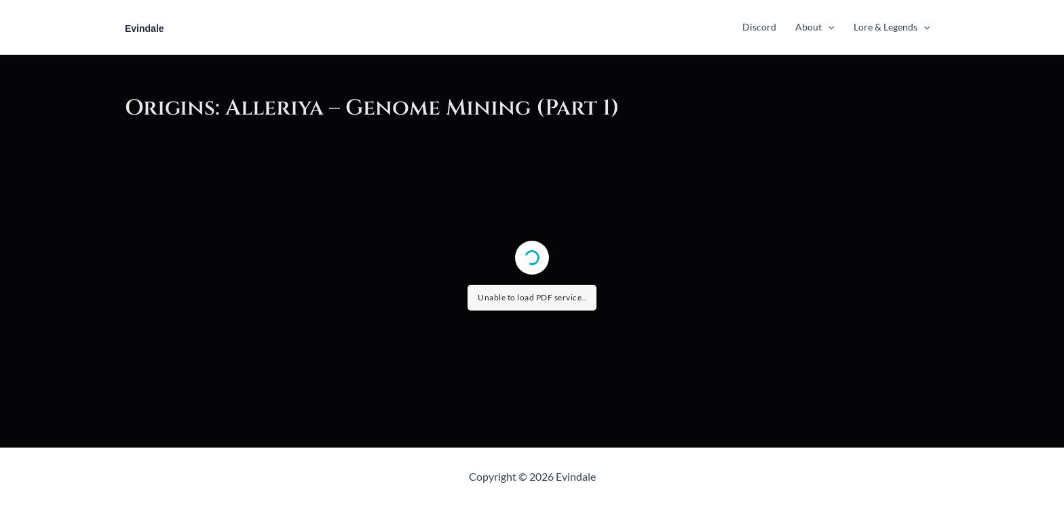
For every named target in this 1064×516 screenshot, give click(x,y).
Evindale (144, 28)
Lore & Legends (892, 27)
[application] (828, 27)
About (814, 27)
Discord (759, 27)
